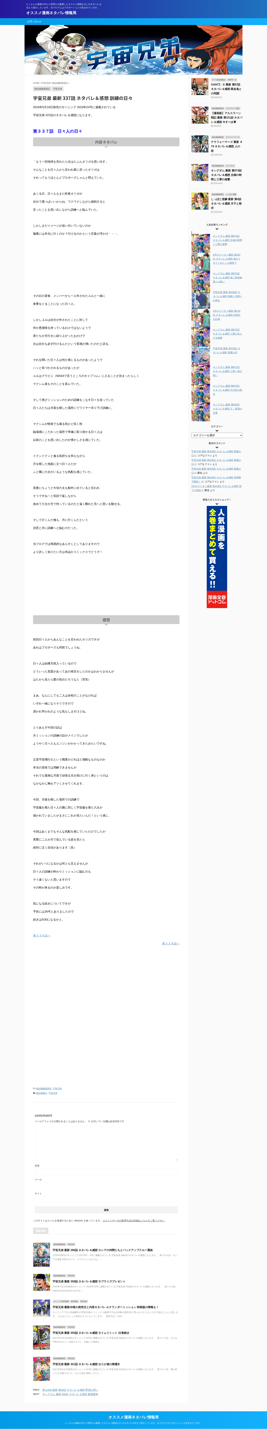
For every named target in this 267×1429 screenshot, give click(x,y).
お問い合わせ (34, 21)
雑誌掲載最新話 (44, 1088)
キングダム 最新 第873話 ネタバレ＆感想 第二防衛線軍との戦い (227, 277)
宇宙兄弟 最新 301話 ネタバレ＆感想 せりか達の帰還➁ (86, 1364)
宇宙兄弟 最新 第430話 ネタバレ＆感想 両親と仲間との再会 (227, 296)
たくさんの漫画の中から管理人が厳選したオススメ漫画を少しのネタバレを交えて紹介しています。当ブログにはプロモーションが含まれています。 (133, 1423)
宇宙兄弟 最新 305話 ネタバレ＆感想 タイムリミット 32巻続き (91, 1332)
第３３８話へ (170, 943)
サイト (38, 1193)
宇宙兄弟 (57, 1088)
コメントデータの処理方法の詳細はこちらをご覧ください (133, 1220)
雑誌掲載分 (41, 1093)
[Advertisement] (106, 265)
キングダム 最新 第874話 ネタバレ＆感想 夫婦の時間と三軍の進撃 (226, 175)
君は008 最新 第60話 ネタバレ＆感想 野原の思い (70, 1389)
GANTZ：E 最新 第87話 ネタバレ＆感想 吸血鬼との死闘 (226, 89)
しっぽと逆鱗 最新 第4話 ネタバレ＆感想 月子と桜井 (226, 203)
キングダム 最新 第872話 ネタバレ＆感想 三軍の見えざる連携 (227, 333)
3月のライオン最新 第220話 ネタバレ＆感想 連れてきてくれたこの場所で (226, 258)
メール (38, 1179)
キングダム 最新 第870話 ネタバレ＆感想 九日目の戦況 (227, 389)
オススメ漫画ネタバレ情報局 (51, 13)
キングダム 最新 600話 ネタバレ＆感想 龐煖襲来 (70, 1394)
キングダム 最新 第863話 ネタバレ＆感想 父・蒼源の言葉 (227, 408)
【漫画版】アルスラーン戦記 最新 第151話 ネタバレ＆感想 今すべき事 (226, 117)
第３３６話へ (41, 935)
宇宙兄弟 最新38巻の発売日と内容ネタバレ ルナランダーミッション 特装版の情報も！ (106, 1307)
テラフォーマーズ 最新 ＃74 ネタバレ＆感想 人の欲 (226, 146)
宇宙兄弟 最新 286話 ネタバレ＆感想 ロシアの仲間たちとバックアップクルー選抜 (103, 1250)
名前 (37, 1165)
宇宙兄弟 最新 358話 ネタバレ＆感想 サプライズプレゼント (89, 1281)
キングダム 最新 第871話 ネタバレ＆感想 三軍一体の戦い (227, 371)
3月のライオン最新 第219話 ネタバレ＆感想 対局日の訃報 (226, 315)
